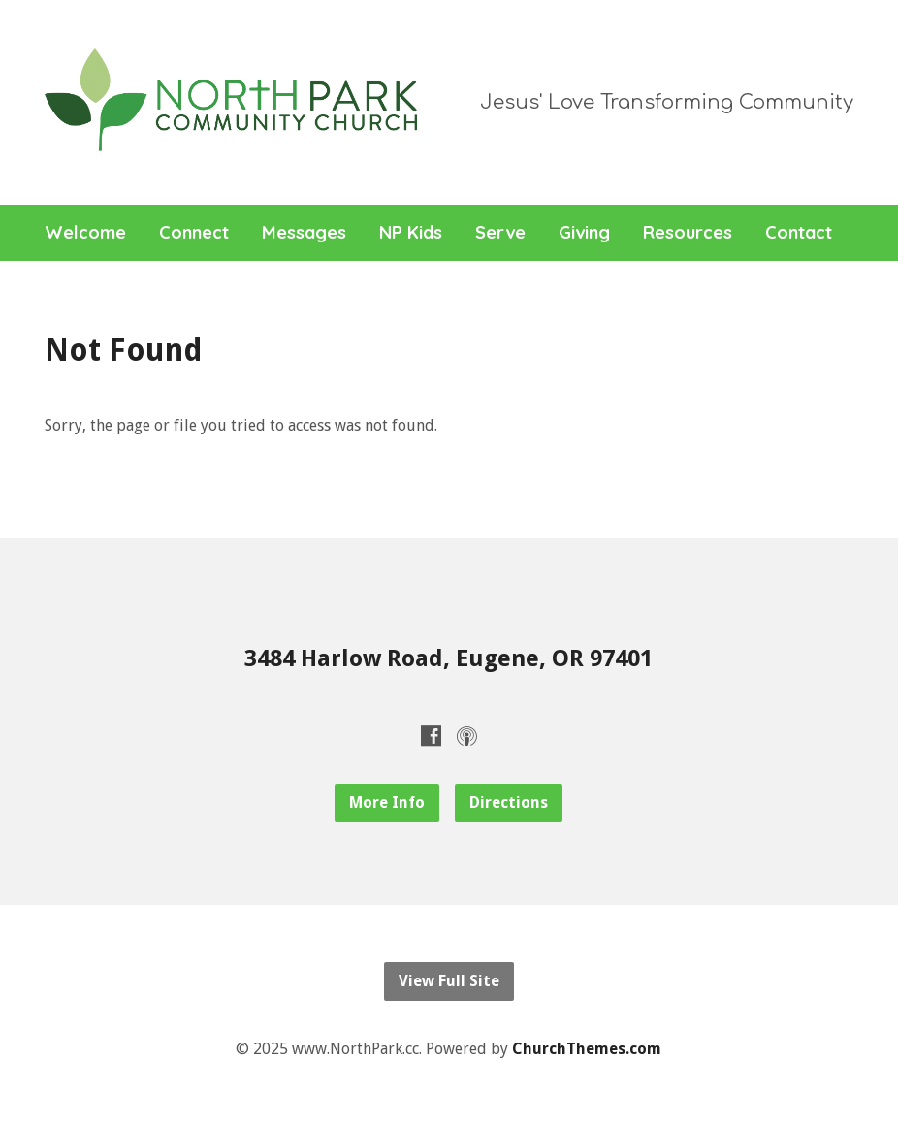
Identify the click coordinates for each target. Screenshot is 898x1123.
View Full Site (449, 981)
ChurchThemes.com (586, 1049)
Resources (687, 232)
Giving (584, 232)
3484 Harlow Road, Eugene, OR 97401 (448, 658)
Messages (304, 232)
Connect (194, 232)
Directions (508, 802)
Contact (798, 232)
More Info (387, 802)
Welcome (85, 232)
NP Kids (410, 232)
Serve (500, 232)
